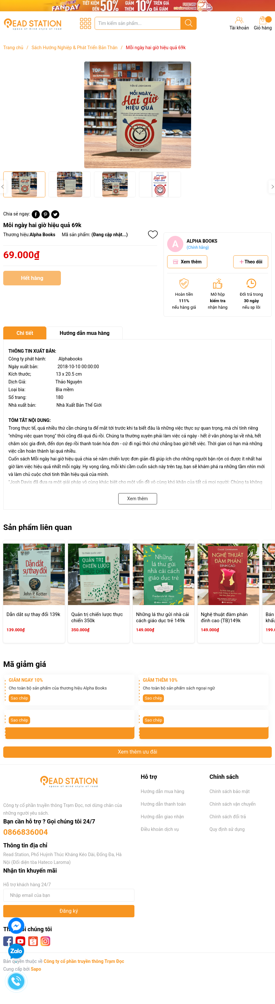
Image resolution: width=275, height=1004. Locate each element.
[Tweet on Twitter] (55, 216)
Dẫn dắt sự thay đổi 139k (33, 614)
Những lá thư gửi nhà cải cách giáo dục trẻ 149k (162, 618)
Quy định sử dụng (227, 829)
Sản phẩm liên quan (37, 527)
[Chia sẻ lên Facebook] (36, 216)
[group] (137, 114)
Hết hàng (32, 280)
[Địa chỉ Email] (68, 895)
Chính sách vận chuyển (233, 804)
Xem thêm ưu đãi (137, 752)
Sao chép (19, 698)
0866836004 (25, 832)
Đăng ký (69, 911)
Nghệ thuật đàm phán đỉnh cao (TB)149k (224, 618)
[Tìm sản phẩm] (146, 23)
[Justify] (189, 23)
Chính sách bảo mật (230, 791)
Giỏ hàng (263, 23)
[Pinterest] (45, 216)
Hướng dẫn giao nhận (162, 816)
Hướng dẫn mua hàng (162, 791)
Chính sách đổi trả (228, 816)
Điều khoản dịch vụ (160, 829)
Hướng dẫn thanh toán (163, 804)
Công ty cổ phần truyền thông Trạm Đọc (84, 961)
